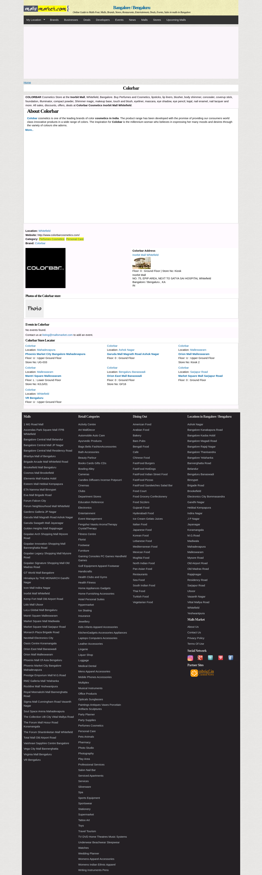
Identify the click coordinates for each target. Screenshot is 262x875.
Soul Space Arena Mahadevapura (44, 711)
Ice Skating (85, 610)
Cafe (136, 452)
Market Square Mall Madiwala (42, 621)
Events (119, 19)
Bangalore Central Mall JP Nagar (43, 445)
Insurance (84, 615)
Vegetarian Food (143, 602)
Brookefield (194, 491)
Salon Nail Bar (87, 770)
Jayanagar (193, 524)
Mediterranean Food (145, 546)
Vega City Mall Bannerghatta (41, 748)
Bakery (137, 435)
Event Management (90, 518)
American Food (142, 424)
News (132, 19)
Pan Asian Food (142, 568)
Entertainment (86, 513)
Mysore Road (195, 557)
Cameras (83, 474)
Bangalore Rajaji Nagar (201, 446)
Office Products (87, 693)
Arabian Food (141, 429)
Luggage (83, 660)
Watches (83, 847)
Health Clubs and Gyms (92, 577)
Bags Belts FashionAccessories (97, 446)
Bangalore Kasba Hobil (201, 435)
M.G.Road (193, 535)
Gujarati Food (141, 507)
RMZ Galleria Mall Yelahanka (41, 680)
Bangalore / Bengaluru (131, 7)
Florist (82, 539)
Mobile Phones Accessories (95, 677)
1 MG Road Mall (33, 424)
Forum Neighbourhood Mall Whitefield (47, 506)
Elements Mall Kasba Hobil (40, 478)
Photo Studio (86, 747)
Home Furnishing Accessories (96, 593)
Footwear (84, 545)
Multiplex (83, 682)
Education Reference (91, 502)
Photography (86, 753)
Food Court (139, 491)
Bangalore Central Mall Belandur (43, 439)
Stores (157, 19)
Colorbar (40, 243)
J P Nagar (193, 518)
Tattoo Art (84, 820)
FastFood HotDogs (144, 468)
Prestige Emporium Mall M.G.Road (45, 675)
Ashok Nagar (126, 349)
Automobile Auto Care (91, 435)
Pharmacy (84, 742)
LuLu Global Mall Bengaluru (40, 610)
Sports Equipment (89, 797)
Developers (103, 19)
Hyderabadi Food (143, 513)
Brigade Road (195, 485)
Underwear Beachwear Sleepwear (99, 842)
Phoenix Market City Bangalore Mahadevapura (55, 354)
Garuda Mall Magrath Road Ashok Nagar (133, 354)
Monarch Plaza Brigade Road (41, 632)
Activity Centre (87, 424)
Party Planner (86, 714)
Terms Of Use (195, 643)
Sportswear (85, 803)
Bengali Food (141, 446)
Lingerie (83, 649)
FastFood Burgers (144, 463)
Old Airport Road (197, 563)
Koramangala (195, 529)
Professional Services (91, 764)
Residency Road (197, 579)
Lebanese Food (142, 540)
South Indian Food (144, 585)
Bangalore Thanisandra (201, 452)
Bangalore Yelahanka (200, 457)
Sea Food (139, 579)
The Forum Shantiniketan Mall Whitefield (48, 732)
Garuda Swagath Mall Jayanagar (43, 522)
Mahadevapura (46, 349)
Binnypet (192, 479)
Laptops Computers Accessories (97, 638)
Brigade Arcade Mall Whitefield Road (46, 461)
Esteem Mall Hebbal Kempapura (43, 483)
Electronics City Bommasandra (206, 496)
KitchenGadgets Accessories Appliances (102, 632)
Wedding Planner (88, 853)
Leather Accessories (90, 643)
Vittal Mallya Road (198, 602)
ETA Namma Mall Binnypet (40, 489)
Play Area (84, 758)
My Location (34, 20)
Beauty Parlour (87, 457)
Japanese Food (142, 529)
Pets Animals (86, 736)
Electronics (85, 507)
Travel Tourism (87, 831)
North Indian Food (144, 563)
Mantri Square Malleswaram (43, 375)
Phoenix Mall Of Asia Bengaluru (43, 660)
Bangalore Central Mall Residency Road (48, 450)
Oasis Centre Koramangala (40, 643)
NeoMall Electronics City (38, 637)
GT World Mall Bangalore (39, 572)
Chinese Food (141, 457)
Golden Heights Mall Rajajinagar (43, 528)
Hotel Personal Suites (91, 599)
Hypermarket (86, 604)
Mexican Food (141, 552)
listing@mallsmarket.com (57, 334)
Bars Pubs (139, 440)
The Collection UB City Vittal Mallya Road (49, 716)
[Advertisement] (131, 52)
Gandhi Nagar (195, 502)
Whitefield (45, 230)
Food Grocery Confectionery (150, 496)
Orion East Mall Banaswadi (124, 375)
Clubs (81, 491)
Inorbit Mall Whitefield (145, 254)
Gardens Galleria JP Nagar (40, 511)
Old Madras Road (198, 568)
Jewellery (84, 621)
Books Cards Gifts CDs (92, 463)
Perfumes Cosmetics (51, 239)
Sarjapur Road (199, 371)
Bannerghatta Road (199, 463)
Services (83, 781)
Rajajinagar (194, 574)
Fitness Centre (87, 534)
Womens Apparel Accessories (96, 858)
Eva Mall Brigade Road (37, 495)
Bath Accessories (88, 452)
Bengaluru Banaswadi (132, 371)
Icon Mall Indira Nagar (37, 587)
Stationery (84, 808)
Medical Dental (87, 665)
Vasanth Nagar (196, 596)
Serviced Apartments (90, 775)
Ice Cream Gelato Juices (148, 518)
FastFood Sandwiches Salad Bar (152, 485)
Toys (81, 825)
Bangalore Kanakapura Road (205, 429)
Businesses (71, 19)
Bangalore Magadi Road (202, 440)
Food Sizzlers (141, 502)
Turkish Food (141, 596)
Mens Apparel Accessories (94, 671)
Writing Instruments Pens (93, 870)
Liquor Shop (85, 654)
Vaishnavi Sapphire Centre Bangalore (46, 743)
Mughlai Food (141, 557)
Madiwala (193, 540)
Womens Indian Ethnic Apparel (97, 864)
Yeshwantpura (196, 613)
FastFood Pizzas (143, 479)
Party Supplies (87, 720)
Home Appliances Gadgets (94, 588)
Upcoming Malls (176, 19)
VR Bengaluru (34, 397)
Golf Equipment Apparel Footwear (98, 565)
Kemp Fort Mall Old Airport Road (43, 598)
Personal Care (75, 239)
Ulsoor (191, 591)
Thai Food (139, 591)
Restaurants (140, 574)
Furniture (83, 550)
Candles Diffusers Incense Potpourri (100, 479)
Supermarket (86, 814)
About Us (193, 626)
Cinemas (83, 485)
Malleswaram (198, 349)
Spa (80, 792)
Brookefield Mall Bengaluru (40, 467)
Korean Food (141, 535)
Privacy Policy (195, 638)
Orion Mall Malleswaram (193, 354)
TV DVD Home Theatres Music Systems (102, 836)
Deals (87, 19)
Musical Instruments (90, 688)
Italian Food (140, 524)
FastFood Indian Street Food (150, 474)
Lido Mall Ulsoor (33, 604)
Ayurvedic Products (90, 440)
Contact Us (194, 632)
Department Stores (89, 496)
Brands (54, 19)
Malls (144, 19)
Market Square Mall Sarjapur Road (200, 375)
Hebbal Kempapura (199, 507)
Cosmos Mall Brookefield (39, 472)
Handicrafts (85, 571)
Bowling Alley (86, 468)
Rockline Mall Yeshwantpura (41, 686)
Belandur (192, 468)
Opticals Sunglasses (90, 699)
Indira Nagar (195, 513)
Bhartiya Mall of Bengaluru (40, 456)
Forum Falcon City (35, 500)
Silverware (84, 786)
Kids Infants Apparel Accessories (98, 626)
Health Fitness (87, 582)
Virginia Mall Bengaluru (38, 754)
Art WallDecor (86, 429)
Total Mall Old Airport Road (40, 737)
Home (27, 82)
